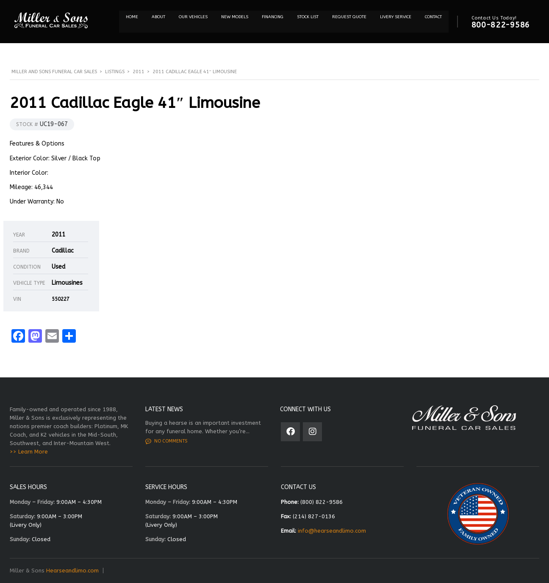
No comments (166, 441)
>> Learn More (29, 451)
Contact (433, 16)
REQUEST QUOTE (349, 16)
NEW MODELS (234, 16)
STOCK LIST (308, 16)
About (158, 16)
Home (132, 16)
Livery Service (395, 16)
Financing (272, 16)
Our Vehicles (193, 16)
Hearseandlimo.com (72, 570)
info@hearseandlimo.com (332, 531)
